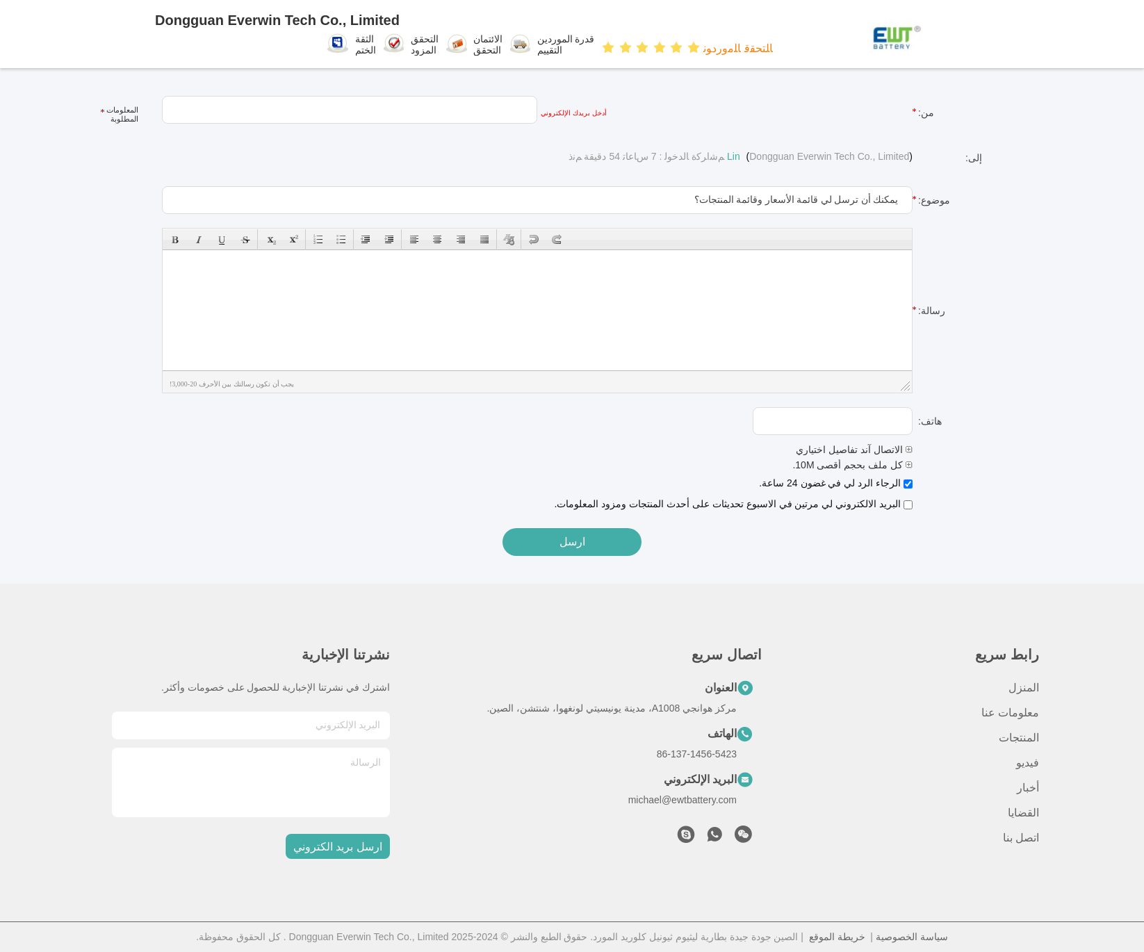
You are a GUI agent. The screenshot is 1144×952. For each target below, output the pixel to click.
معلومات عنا (1010, 713)
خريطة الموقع (837, 936)
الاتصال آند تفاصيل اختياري (854, 449)
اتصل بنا (1021, 838)
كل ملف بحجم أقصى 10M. (852, 464)
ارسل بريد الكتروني (337, 847)
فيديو (1027, 763)
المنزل (1023, 688)
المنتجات (1019, 738)
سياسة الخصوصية (912, 936)
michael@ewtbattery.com (682, 799)
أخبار (1028, 788)
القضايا (1023, 813)
